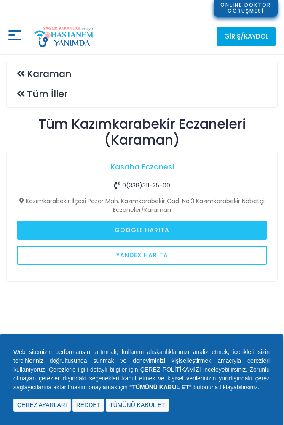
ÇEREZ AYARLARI (42, 404)
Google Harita (142, 230)
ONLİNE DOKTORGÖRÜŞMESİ (245, 7)
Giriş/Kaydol (246, 36)
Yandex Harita (142, 255)
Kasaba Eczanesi (142, 166)
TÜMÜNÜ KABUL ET (137, 404)
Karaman (49, 73)
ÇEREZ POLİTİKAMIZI (170, 369)
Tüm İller (47, 93)
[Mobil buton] (14, 36)
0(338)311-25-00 (142, 185)
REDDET (88, 404)
